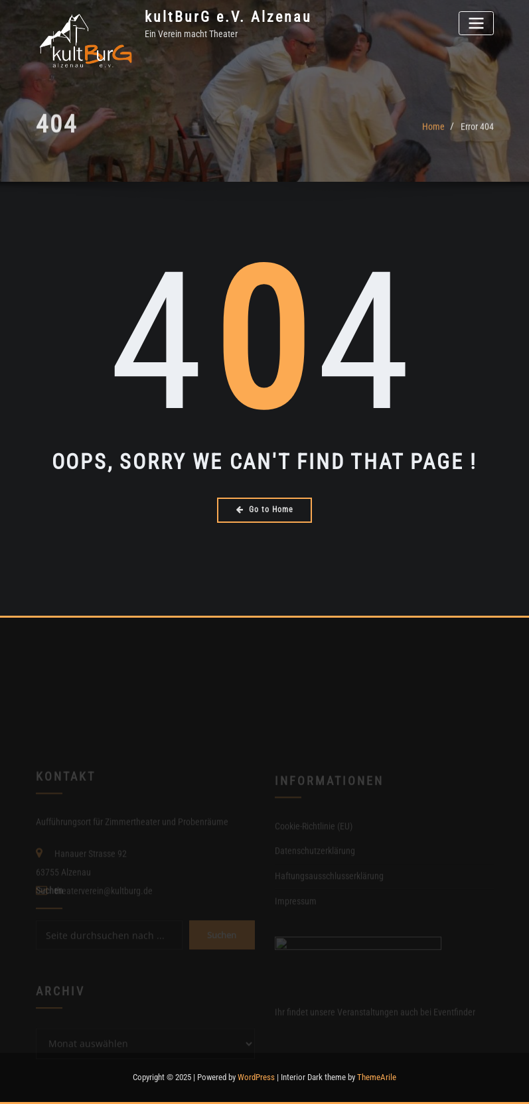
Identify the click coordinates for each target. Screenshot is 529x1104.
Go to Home (264, 509)
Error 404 (477, 131)
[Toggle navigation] (476, 22)
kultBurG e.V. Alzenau (228, 16)
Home (433, 131)
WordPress (256, 1077)
